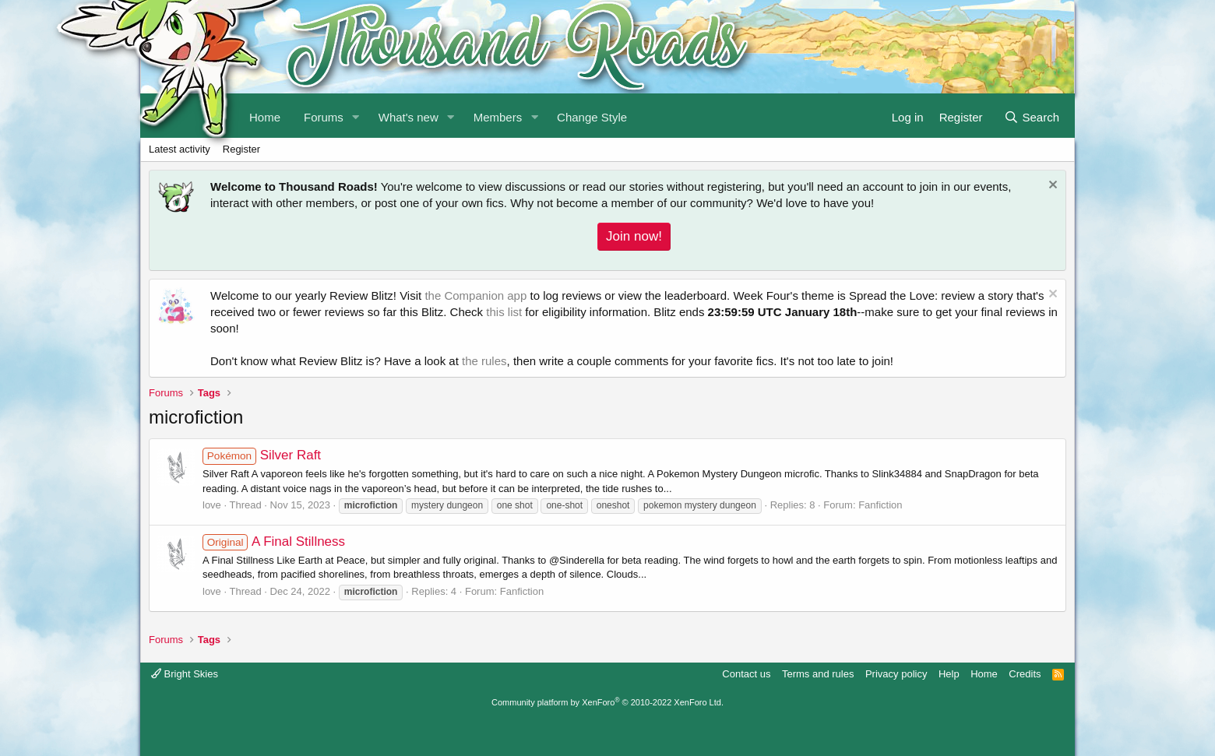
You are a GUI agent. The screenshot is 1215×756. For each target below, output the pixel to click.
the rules (484, 360)
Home (984, 674)
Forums (323, 117)
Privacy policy (896, 674)
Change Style (592, 117)
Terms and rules (818, 674)
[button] (356, 115)
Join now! (634, 236)
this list (504, 311)
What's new (408, 117)
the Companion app (475, 295)
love (211, 505)
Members (498, 117)
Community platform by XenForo (607, 702)
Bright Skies (184, 674)
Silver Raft (261, 455)
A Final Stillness (273, 541)
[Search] (1031, 115)
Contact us (746, 674)
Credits (1025, 674)
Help (949, 674)
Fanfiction (880, 505)
